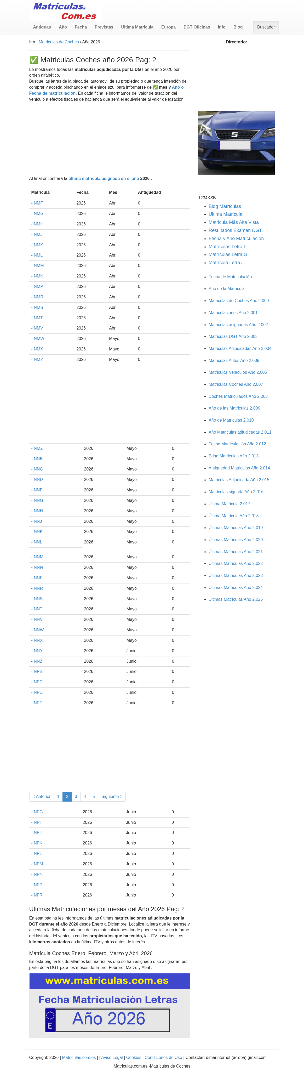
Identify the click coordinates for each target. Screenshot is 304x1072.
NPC (38, 682)
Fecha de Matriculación (230, 277)
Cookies (134, 1057)
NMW (39, 338)
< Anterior (42, 796)
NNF (38, 490)
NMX (38, 349)
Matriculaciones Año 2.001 (233, 312)
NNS (38, 599)
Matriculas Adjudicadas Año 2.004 (240, 348)
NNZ (38, 661)
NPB (38, 671)
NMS (38, 307)
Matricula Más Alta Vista (234, 222)
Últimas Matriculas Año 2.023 (236, 575)
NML (38, 255)
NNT (38, 609)
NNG (38, 500)
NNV (38, 619)
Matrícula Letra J (226, 262)
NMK (38, 245)
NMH (38, 224)
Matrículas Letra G (228, 254)
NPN (38, 874)
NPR (38, 895)
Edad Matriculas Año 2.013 (234, 456)
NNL (38, 542)
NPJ (38, 832)
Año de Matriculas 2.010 (231, 420)
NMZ (38, 448)
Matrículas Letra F (227, 246)
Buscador (266, 27)
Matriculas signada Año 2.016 (236, 492)
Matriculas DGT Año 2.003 (233, 336)
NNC (38, 469)
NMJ (38, 234)
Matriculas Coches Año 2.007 (236, 384)
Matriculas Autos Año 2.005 (234, 360)
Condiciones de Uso (163, 1057)
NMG (38, 213)
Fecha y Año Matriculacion (236, 238)
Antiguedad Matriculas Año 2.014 (239, 468)
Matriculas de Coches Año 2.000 (239, 300)
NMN (38, 276)
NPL (38, 853)
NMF (38, 203)
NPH (38, 822)
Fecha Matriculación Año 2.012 (237, 444)
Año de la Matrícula (227, 288)
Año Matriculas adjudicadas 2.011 (240, 432)
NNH (38, 511)
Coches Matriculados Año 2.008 (238, 396)
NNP (38, 578)
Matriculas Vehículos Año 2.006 (238, 372)
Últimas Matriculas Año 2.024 (236, 587)
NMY (38, 359)
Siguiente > (112, 796)
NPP (38, 885)
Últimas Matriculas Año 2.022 (236, 563)
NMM (39, 265)
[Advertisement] (110, 139)
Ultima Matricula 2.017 (229, 504)
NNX (38, 640)
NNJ (38, 521)
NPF (38, 703)
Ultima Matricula (225, 214)
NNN (38, 567)
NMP (38, 286)
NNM (38, 557)
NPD (38, 692)
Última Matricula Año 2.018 (234, 516)
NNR (38, 588)
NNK (38, 531)
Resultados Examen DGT (235, 230)
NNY (38, 651)
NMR (38, 297)
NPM (38, 864)
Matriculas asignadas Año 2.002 (238, 324)
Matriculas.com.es (79, 1057)
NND (38, 479)
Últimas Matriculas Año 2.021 (236, 551)
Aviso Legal (112, 1057)
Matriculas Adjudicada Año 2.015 (239, 480)
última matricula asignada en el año (103, 178)
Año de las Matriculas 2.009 (234, 408)
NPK (38, 843)
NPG (38, 812)
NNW (39, 630)
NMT (38, 318)
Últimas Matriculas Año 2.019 (236, 527)
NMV (38, 328)
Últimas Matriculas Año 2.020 (236, 539)
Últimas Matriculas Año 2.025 (236, 599)
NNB (38, 459)
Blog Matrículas (225, 206)
